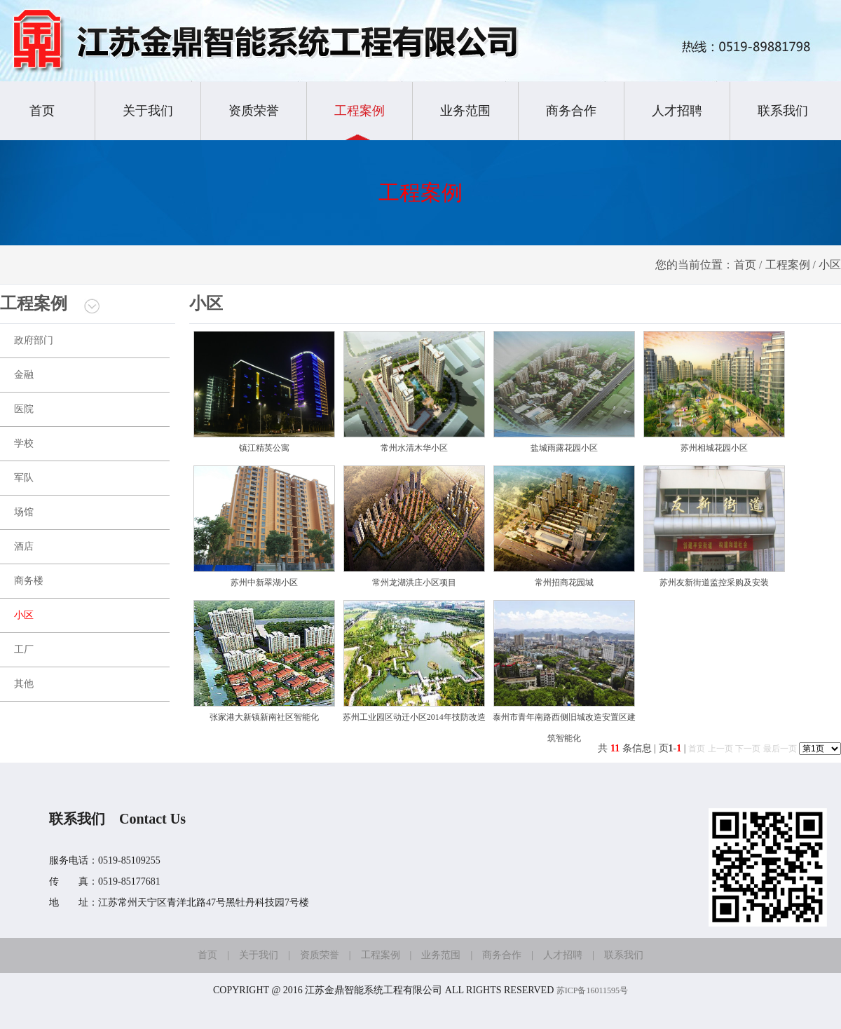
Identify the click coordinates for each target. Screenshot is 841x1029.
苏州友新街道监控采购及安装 (714, 582)
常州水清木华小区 (414, 448)
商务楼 (28, 580)
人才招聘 (677, 111)
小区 (24, 615)
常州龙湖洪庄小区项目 (414, 582)
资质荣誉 (253, 111)
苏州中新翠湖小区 (264, 582)
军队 (24, 477)
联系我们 (783, 111)
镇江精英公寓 (264, 448)
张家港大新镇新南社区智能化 (264, 717)
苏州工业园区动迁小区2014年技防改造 (414, 717)
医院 (24, 409)
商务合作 (571, 111)
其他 (24, 684)
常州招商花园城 (564, 582)
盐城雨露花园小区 (564, 448)
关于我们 (148, 111)
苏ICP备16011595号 (592, 990)
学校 (24, 443)
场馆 (24, 512)
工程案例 (359, 111)
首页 (42, 111)
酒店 (24, 546)
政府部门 (33, 340)
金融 (24, 374)
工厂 (24, 649)
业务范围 (465, 111)
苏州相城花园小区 (714, 448)
